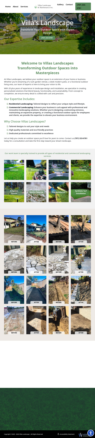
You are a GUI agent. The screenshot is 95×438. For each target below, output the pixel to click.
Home (8, 6)
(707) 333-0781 (81, 6)
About (15, 6)
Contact (69, 4)
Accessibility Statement (66, 434)
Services (24, 6)
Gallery (60, 4)
